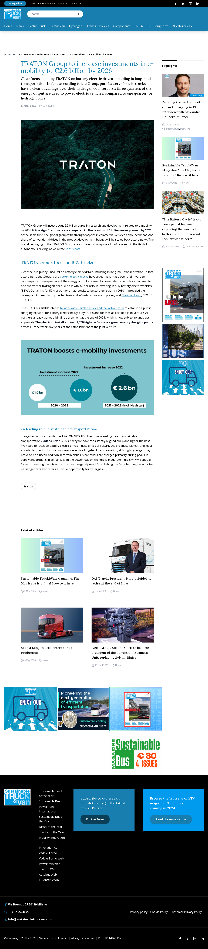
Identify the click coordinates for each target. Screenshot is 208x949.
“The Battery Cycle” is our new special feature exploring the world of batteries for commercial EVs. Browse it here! (182, 229)
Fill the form (95, 819)
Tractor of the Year (51, 832)
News (20, 26)
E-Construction (49, 880)
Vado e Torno (48, 853)
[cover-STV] (183, 295)
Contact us (76, 3)
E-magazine (15, 3)
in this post (73, 249)
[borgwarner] (83, 709)
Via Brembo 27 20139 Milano (25, 904)
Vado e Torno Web (51, 858)
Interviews (185, 128)
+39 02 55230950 (17, 912)
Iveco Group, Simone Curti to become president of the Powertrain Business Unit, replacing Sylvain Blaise (120, 652)
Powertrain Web (49, 864)
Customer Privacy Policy (186, 912)
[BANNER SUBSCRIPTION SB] (135, 753)
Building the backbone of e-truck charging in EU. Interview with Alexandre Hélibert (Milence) (181, 109)
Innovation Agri (49, 848)
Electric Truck (37, 26)
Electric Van (57, 26)
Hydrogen (75, 26)
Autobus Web (48, 874)
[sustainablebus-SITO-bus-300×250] (183, 341)
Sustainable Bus (49, 801)
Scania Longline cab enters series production (46, 650)
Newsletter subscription (43, 3)
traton (28, 486)
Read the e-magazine (171, 819)
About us (62, 3)
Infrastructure (172, 128)
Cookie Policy (159, 912)
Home (8, 26)
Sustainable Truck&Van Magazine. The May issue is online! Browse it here (181, 170)
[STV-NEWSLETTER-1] (183, 377)
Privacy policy (138, 912)
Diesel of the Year (50, 827)
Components (121, 26)
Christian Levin (131, 295)
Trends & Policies (97, 26)
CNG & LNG (142, 26)
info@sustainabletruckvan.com (28, 919)
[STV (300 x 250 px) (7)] (135, 709)
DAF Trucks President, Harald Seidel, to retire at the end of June (122, 580)
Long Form (161, 26)
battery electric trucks (74, 277)
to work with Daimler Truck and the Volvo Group (92, 308)
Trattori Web (47, 869)
